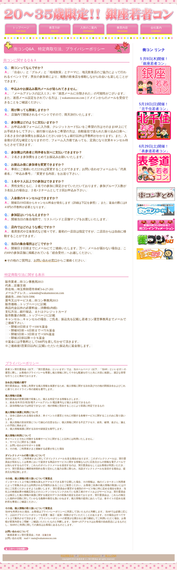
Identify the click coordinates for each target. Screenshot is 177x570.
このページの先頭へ (16, 548)
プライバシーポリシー (89, 555)
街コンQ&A (110, 555)
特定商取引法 (67, 555)
